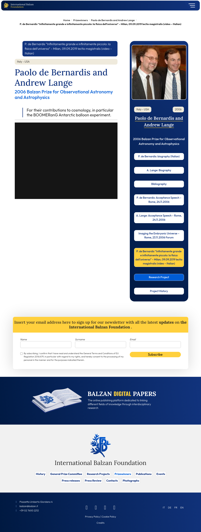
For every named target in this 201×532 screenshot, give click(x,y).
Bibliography (159, 184)
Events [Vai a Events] (160, 474)
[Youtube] (114, 507)
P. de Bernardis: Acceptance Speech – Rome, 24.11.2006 (159, 199)
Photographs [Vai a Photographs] (131, 480)
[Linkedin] (96, 507)
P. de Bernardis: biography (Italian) (159, 156)
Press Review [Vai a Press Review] (93, 480)
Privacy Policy (92, 516)
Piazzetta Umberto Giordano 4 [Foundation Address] (36, 501)
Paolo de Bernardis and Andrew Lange (113, 20)
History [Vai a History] (40, 474)
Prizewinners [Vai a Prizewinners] (123, 474)
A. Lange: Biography (159, 170)
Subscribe (155, 354)
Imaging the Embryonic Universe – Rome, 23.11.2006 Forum (159, 235)
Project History (159, 291)
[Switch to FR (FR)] (176, 507)
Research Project (159, 277)
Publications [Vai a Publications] (143, 474)
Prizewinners (80, 20)
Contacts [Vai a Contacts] (112, 480)
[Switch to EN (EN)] (182, 507)
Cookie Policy (109, 516)
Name (23, 339)
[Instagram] (105, 507)
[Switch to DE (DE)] (169, 507)
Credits (100, 522)
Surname (80, 339)
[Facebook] (86, 507)
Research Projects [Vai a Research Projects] (98, 474)
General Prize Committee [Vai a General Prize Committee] (66, 474)
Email (133, 339)
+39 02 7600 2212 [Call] (29, 510)
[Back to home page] (7, 5)
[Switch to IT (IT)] (163, 507)
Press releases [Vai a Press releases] (71, 480)
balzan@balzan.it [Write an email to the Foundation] (29, 506)
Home (66, 20)
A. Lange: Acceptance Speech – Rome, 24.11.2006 (159, 217)
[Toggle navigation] (191, 5)
